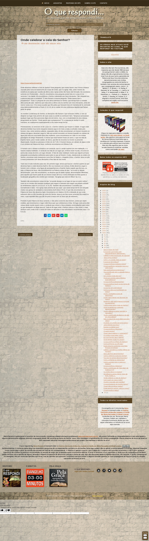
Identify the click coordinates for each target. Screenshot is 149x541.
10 (105, 239)
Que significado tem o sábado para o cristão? (117, 273)
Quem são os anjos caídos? (113, 386)
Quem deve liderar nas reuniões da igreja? (116, 298)
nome (43, 43)
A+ (145, 535)
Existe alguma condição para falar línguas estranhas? (115, 347)
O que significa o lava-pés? (113, 329)
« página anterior (25, 234)
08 (105, 241)
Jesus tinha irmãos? (110, 258)
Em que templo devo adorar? (114, 337)
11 (105, 237)
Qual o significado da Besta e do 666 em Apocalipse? (116, 316)
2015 (104, 212)
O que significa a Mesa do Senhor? (115, 342)
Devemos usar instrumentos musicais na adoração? (116, 302)
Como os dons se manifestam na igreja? (115, 291)
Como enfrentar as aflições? (113, 344)
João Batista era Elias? (111, 325)
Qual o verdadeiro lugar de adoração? (113, 294)
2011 (104, 220)
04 (105, 392)
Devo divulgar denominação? (114, 354)
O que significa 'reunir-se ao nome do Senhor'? (116, 285)
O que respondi (25, 446)
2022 (104, 197)
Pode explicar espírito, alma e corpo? (116, 388)
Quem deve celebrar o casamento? (116, 333)
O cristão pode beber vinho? (113, 335)
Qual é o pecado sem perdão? (114, 382)
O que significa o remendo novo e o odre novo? (116, 267)
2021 (104, 199)
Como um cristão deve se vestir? (115, 260)
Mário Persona (97, 496)
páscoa (53, 43)
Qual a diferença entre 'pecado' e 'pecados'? (115, 312)
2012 (104, 218)
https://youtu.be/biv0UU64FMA (31, 83)
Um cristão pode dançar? (112, 276)
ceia (25, 43)
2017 (104, 207)
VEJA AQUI (115, 54)
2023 (104, 195)
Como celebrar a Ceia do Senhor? (115, 356)
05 (105, 247)
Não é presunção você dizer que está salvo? (116, 320)
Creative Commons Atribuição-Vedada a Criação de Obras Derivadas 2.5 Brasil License (115, 412)
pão (47, 43)
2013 (104, 216)
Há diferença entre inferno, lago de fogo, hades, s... (115, 375)
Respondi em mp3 (73, 3)
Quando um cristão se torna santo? (116, 323)
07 (105, 243)
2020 (104, 201)
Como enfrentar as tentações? (114, 360)
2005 (104, 233)
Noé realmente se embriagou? (114, 270)
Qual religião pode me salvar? (114, 339)
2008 (104, 226)
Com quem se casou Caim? (113, 380)
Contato (103, 3)
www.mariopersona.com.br (88, 436)
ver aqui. (121, 149)
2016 (104, 209)
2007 (104, 228)
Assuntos (57, 3)
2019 (104, 203)
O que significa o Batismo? (113, 366)
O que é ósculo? (109, 331)
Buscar (74, 30)
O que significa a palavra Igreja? (115, 264)
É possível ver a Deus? (111, 262)
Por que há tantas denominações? (115, 358)
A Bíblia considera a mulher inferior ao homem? (117, 350)
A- (145, 538)
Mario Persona (38, 446)
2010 (104, 222)
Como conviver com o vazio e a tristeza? (114, 363)
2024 (104, 193)
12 (105, 235)
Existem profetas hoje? (111, 327)
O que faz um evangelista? (113, 288)
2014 (104, 214)
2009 (104, 224)
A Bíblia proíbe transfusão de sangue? (117, 255)
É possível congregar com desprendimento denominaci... (115, 252)
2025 (104, 191)
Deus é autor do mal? (111, 250)
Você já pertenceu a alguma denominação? (113, 308)
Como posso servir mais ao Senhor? (116, 305)
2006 (104, 231)
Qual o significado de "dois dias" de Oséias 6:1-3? (116, 369)
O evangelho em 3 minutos (112, 408)
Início (45, 3)
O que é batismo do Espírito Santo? (116, 384)
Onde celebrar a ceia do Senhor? (115, 378)
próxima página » (85, 234)
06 (105, 245)
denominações (34, 43)
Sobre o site (90, 3)
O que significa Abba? (111, 390)
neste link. (115, 102)
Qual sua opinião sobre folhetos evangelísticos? (115, 279)
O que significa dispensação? (114, 282)
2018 (104, 205)
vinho (59, 43)
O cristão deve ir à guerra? (113, 372)
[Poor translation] (7, 510)
